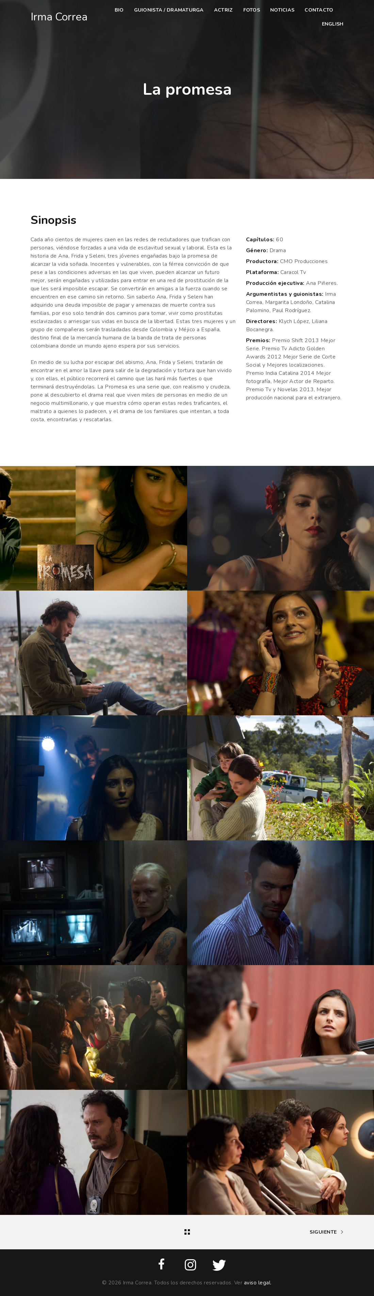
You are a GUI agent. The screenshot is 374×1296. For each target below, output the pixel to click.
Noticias (282, 10)
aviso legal (257, 1282)
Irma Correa (59, 17)
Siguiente (326, 1232)
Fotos (251, 10)
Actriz (223, 10)
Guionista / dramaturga (169, 10)
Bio (119, 10)
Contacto (319, 10)
